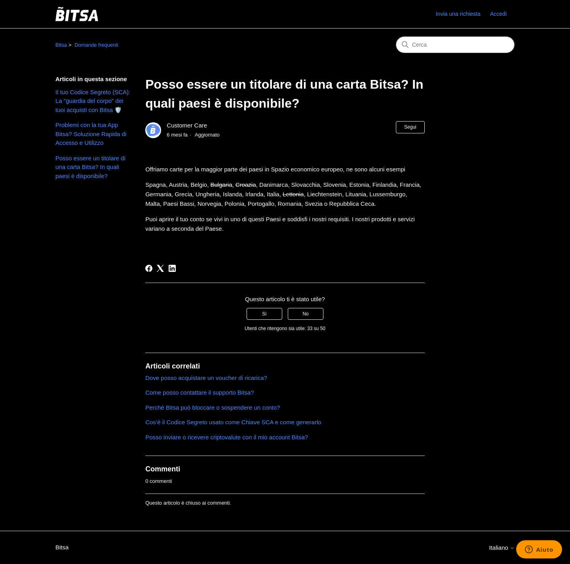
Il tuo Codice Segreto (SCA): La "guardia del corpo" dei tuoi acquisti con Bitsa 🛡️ (92, 101)
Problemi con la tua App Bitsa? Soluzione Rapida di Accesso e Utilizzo (90, 134)
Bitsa (61, 45)
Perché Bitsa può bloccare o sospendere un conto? (212, 407)
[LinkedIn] (172, 268)
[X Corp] (160, 268)
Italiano (502, 547)
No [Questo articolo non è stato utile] (305, 314)
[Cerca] (455, 45)
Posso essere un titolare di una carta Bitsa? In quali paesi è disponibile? (90, 167)
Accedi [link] (498, 14)
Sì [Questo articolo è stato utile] (264, 314)
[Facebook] (148, 268)
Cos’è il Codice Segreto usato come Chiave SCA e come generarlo (233, 422)
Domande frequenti (96, 45)
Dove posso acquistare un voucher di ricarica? (206, 377)
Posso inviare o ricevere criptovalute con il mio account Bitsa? (226, 437)
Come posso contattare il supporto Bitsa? (199, 392)
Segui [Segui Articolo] (410, 127)
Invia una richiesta (458, 14)
